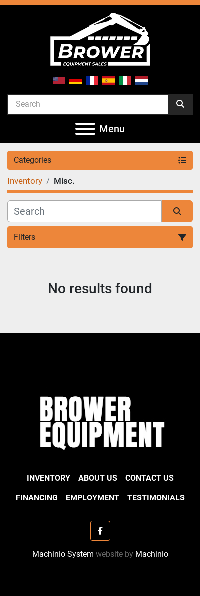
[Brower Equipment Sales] (100, 420)
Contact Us (149, 478)
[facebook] (100, 531)
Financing (37, 497)
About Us (97, 478)
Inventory (48, 478)
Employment (92, 497)
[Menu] (85, 129)
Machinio (151, 554)
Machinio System (63, 554)
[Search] (88, 104)
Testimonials (156, 497)
